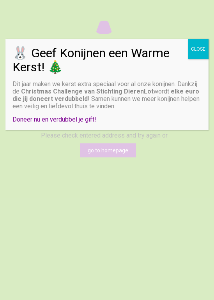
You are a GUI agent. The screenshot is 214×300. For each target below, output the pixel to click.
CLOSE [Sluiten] (198, 49)
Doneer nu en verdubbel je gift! (54, 119)
